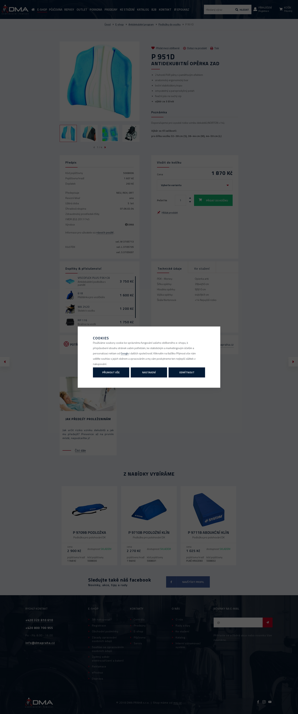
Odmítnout (186, 372)
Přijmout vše (111, 372)
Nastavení (149, 372)
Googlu (125, 353)
